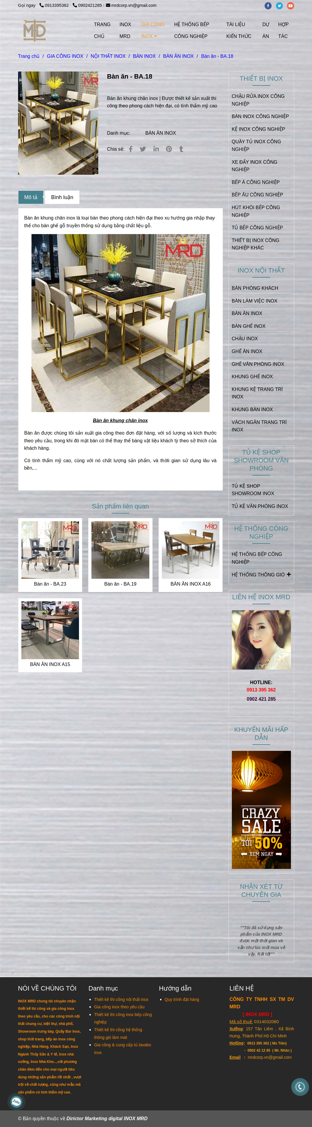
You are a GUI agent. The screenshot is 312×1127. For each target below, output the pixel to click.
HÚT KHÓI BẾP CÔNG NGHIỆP (256, 211)
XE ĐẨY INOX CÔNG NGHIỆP (255, 166)
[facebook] (270, 5)
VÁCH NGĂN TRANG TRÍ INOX (259, 426)
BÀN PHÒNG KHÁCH (255, 288)
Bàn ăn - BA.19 (120, 583)
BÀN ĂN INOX (160, 133)
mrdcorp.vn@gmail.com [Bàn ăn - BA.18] (131, 5)
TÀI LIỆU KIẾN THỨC (238, 30)
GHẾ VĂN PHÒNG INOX (258, 364)
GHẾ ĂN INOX (247, 351)
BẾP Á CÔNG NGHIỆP (256, 182)
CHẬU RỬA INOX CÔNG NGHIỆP (258, 100)
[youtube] (292, 5)
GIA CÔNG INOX (153, 30)
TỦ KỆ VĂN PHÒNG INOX (260, 506)
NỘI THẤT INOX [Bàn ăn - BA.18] (108, 56)
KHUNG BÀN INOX (252, 409)
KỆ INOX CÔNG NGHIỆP (258, 129)
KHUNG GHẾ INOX (252, 376)
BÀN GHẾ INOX (249, 326)
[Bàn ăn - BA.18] (35, 30)
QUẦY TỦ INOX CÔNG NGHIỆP (256, 145)
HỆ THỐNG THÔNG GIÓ (261, 574)
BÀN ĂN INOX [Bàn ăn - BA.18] (178, 56)
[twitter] (281, 5)
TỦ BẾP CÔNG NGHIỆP (257, 227)
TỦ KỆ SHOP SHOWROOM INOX (253, 490)
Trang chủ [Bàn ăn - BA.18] (29, 56)
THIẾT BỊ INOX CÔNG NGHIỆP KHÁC (255, 244)
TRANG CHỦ (102, 30)
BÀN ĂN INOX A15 (50, 664)
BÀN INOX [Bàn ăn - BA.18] (144, 56)
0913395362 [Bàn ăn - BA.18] (54, 5)
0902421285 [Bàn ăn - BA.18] (87, 5)
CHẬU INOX (245, 338)
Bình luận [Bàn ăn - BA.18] (62, 197)
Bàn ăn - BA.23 (50, 583)
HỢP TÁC (283, 30)
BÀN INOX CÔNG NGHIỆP (260, 116)
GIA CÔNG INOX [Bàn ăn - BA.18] (65, 56)
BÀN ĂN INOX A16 (191, 583)
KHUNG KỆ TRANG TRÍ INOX (257, 393)
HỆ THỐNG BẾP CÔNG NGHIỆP (191, 30)
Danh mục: (119, 133)
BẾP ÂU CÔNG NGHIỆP (257, 194)
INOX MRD (125, 30)
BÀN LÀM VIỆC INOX (255, 300)
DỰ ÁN (266, 30)
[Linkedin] (156, 149)
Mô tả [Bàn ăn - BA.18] (30, 197)
